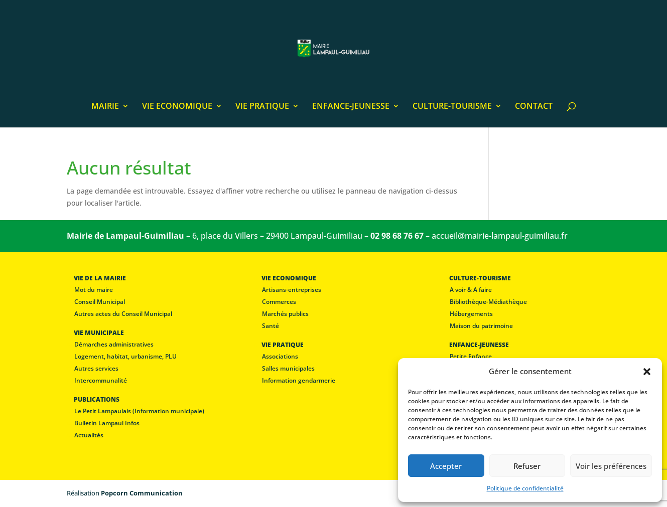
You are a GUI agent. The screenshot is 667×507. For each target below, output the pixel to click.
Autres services (96, 368)
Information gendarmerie (298, 380)
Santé (270, 325)
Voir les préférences (611, 466)
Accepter (446, 466)
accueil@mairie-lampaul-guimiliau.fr (500, 235)
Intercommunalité (100, 380)
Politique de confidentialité (525, 488)
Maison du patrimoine (481, 325)
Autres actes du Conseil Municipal (123, 313)
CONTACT (534, 106)
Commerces (279, 301)
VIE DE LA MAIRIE (100, 278)
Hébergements (471, 313)
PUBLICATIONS (96, 399)
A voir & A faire (471, 289)
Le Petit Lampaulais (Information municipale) (139, 411)
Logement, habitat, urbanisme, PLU (125, 356)
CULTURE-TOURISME (452, 106)
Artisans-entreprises (291, 289)
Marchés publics (285, 313)
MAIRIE (105, 106)
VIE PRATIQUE (262, 106)
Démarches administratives (114, 344)
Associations (280, 356)
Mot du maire (93, 289)
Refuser (527, 466)
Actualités (88, 435)
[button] (647, 372)
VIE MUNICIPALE (99, 332)
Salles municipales (288, 368)
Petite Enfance (471, 356)
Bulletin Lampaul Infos (107, 423)
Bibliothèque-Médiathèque (488, 301)
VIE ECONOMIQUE (177, 106)
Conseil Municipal (99, 301)
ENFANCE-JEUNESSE (350, 106)
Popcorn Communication (142, 492)
